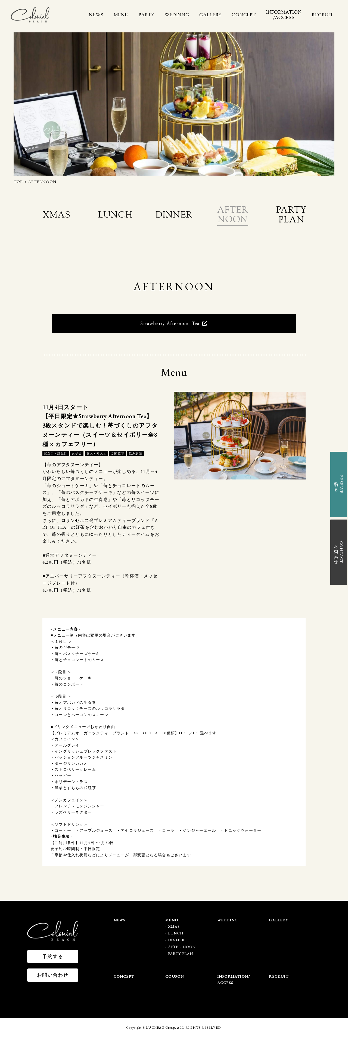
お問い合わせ (52, 977)
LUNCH (176, 935)
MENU (139, 15)
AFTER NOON (182, 948)
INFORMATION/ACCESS (288, 15)
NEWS (117, 15)
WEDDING (189, 15)
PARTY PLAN (180, 955)
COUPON (174, 978)
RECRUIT (324, 15)
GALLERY (220, 15)
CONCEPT (251, 15)
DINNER (176, 941)
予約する (52, 958)
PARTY (162, 15)
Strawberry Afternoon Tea (173, 325)
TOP (18, 181)
